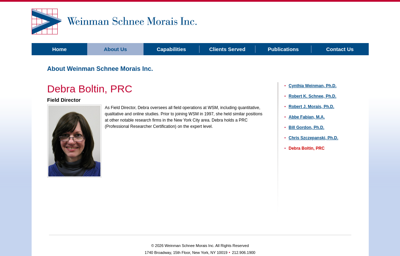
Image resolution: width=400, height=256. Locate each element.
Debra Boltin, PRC (307, 148)
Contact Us (339, 49)
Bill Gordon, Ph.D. (307, 127)
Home (59, 49)
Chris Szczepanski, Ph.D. (313, 137)
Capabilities (171, 49)
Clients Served (227, 49)
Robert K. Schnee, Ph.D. (312, 96)
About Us (115, 49)
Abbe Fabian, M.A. (307, 117)
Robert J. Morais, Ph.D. (311, 106)
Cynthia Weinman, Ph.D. (313, 85)
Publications (283, 49)
